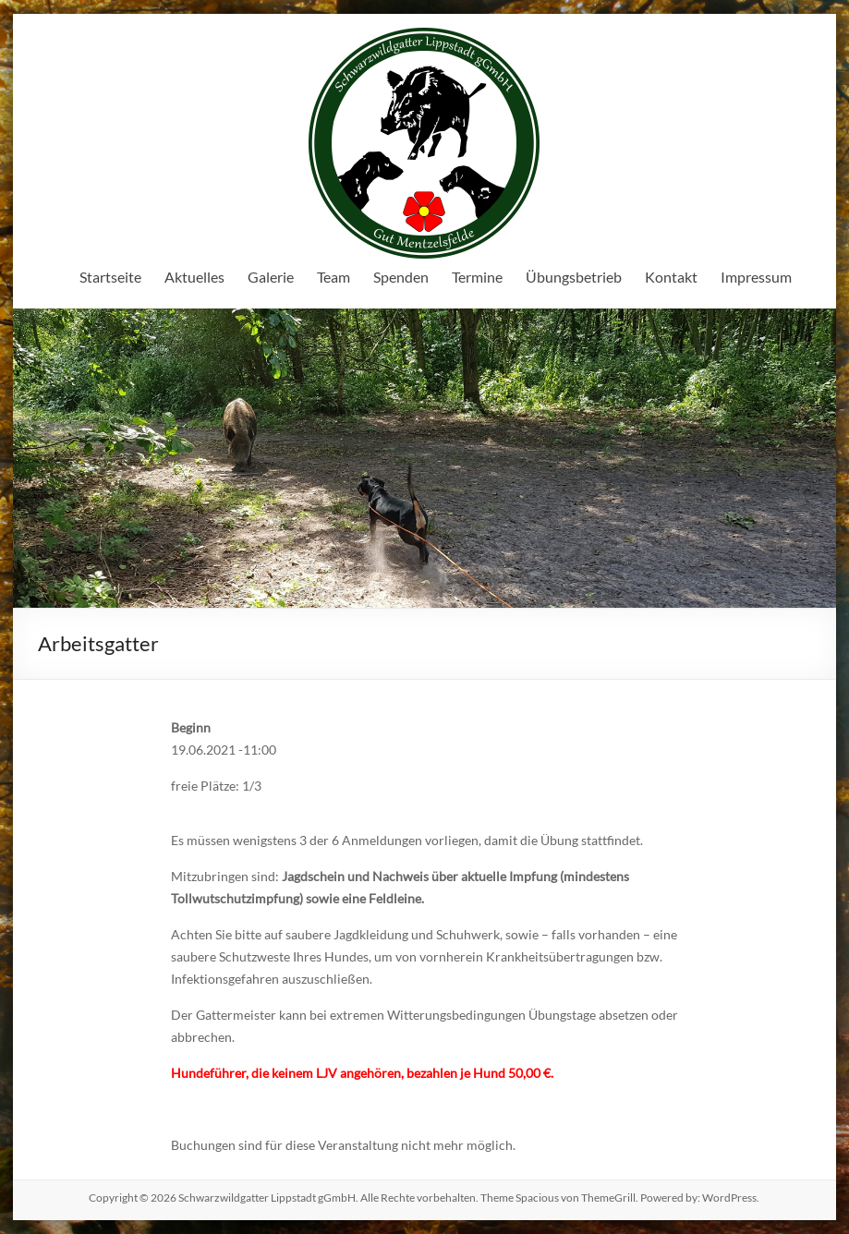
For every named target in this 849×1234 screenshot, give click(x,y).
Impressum (756, 276)
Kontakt (671, 276)
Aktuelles (194, 276)
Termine (477, 276)
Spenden (401, 276)
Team (333, 276)
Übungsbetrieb (574, 276)
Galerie (271, 276)
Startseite (110, 276)
